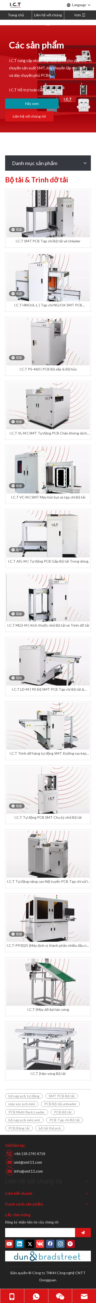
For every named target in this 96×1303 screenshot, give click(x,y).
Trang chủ (16, 15)
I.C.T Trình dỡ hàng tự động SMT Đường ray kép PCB (47, 753)
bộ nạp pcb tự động (23, 1096)
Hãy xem (32, 103)
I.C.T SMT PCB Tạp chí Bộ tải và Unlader (48, 241)
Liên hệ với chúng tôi (48, 16)
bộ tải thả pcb (50, 1128)
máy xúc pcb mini (21, 1104)
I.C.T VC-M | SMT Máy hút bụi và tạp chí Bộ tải (48, 497)
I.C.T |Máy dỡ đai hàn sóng (48, 1009)
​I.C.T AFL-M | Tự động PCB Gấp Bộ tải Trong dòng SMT (48, 561)
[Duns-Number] (48, 1256)
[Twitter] (30, 1244)
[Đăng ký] (83, 1232)
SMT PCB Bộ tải (61, 1096)
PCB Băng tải (18, 1128)
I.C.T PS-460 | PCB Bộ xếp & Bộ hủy (48, 369)
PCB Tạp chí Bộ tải (64, 1120)
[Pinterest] (71, 1244)
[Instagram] (60, 1244)
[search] (38, 1232)
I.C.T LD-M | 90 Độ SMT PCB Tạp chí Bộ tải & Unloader (48, 689)
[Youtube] (9, 1244)
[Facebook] (50, 1244)
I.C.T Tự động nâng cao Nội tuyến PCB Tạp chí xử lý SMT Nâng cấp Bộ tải (48, 881)
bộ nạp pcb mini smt (24, 1120)
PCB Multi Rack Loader (26, 1112)
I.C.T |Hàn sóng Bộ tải (48, 1073)
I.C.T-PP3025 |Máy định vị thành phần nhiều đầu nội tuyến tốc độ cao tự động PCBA (48, 945)
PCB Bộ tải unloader (60, 1104)
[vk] (40, 1244)
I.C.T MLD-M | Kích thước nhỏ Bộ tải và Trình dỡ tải (48, 625)
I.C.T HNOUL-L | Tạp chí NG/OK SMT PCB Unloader (48, 305)
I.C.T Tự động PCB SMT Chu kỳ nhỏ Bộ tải (48, 817)
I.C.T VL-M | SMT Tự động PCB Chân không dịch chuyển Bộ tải (48, 433)
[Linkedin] (19, 1244)
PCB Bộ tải (62, 1112)
